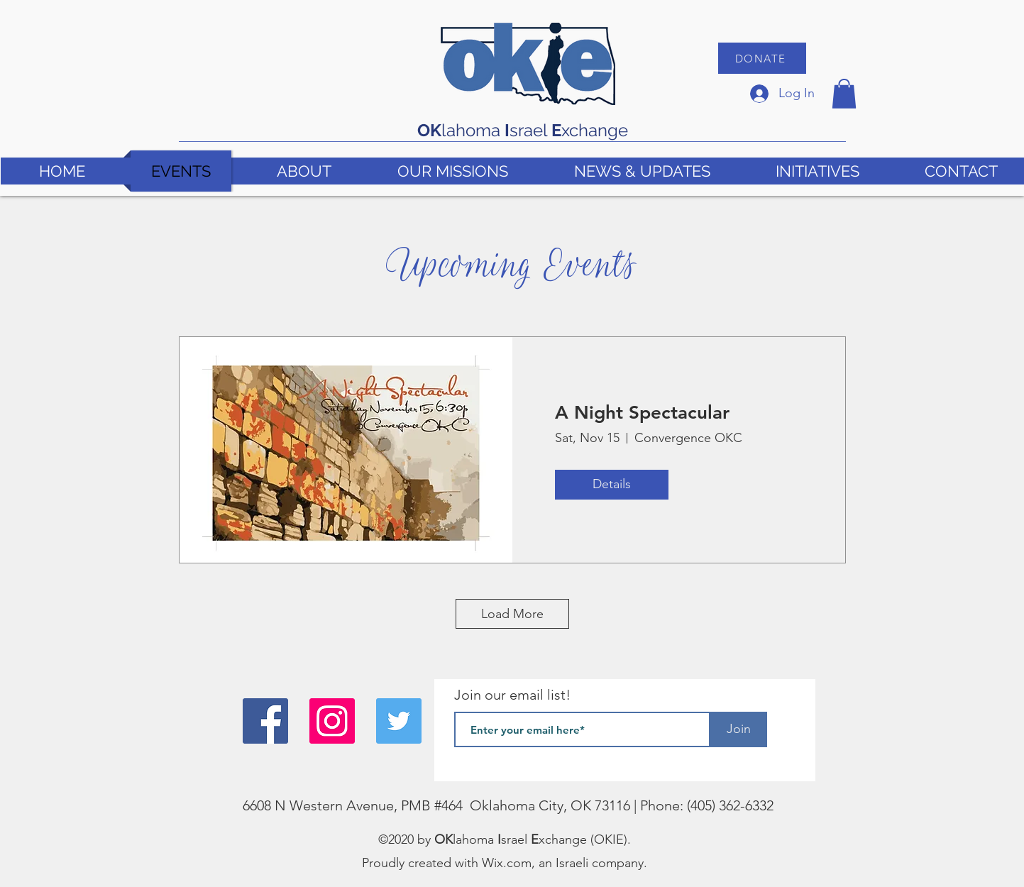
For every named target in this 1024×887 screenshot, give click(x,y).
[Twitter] (399, 721)
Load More (512, 614)
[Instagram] (332, 721)
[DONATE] (762, 58)
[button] (844, 94)
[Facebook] (265, 721)
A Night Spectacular (642, 413)
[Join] (738, 729)
